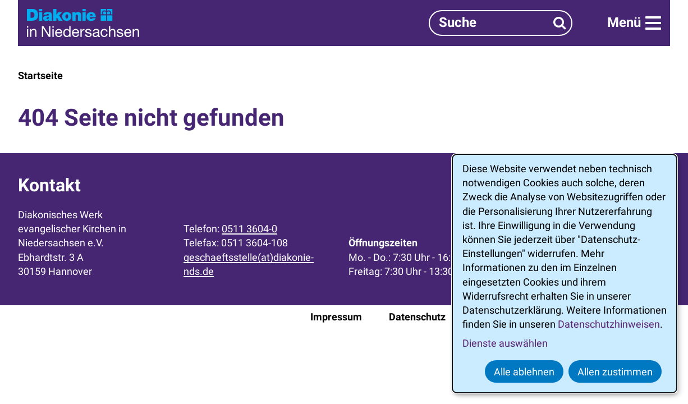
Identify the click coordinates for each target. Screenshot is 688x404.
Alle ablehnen (524, 372)
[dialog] (564, 273)
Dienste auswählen (505, 343)
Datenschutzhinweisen (609, 324)
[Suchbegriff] (500, 22)
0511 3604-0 (249, 229)
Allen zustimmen (615, 372)
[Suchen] (560, 23)
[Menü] (634, 23)
